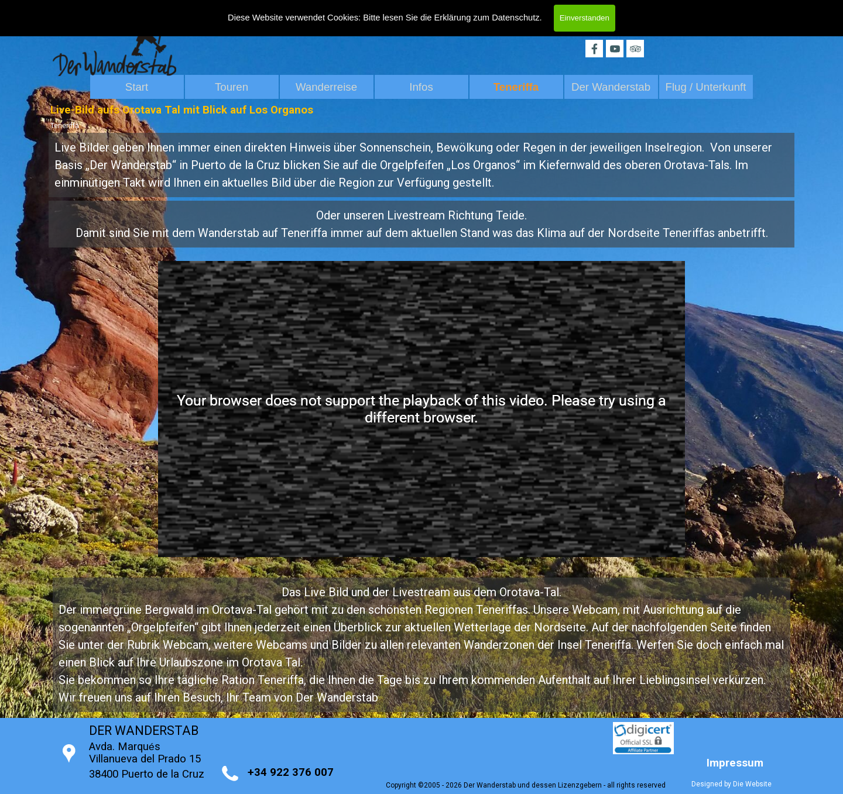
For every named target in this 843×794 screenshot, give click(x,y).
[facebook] (594, 48)
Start (136, 87)
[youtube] (614, 48)
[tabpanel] (421, 165)
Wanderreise (326, 87)
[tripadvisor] (635, 48)
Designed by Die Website (731, 784)
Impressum (735, 763)
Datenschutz (515, 15)
